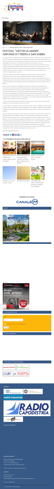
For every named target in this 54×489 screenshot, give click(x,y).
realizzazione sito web (10, 486)
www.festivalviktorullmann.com (11, 130)
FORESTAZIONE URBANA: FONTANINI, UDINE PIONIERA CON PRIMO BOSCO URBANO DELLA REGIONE (23, 159)
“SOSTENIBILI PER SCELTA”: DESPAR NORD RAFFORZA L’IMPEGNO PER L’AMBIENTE (37, 183)
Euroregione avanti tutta (23, 181)
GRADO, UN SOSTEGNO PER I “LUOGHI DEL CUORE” (37, 157)
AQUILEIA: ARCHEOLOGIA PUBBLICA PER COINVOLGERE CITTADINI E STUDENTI (9, 158)
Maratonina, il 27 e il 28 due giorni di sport (8, 181)
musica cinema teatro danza (22, 47)
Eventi (12, 47)
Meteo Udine (5, 282)
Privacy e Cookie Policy (9, 482)
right (31, 47)
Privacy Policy (15, 324)
